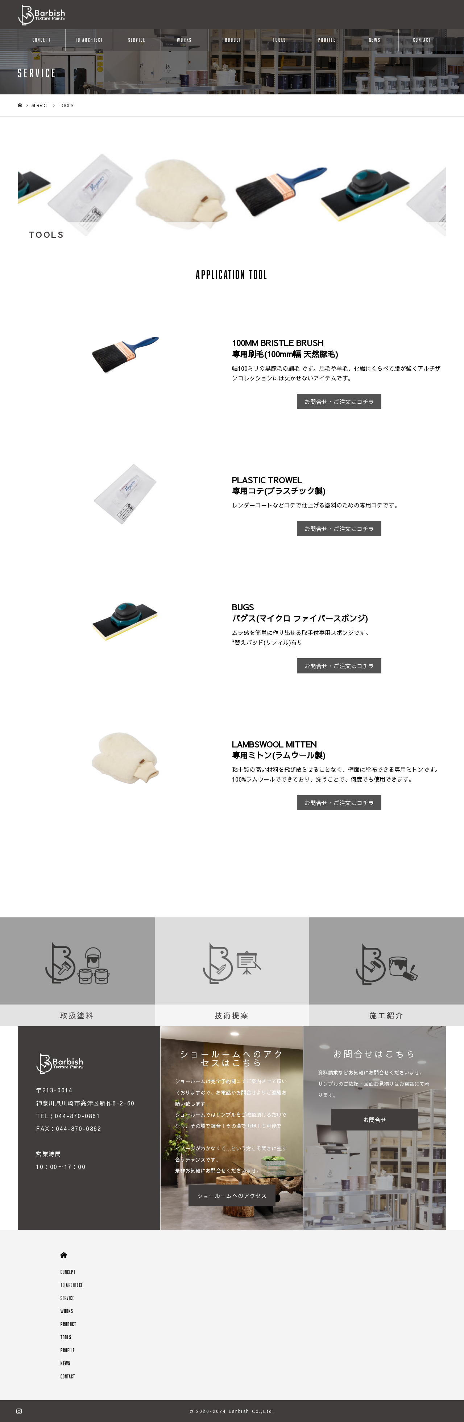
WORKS (184, 39)
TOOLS (279, 39)
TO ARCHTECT (89, 39)
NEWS (375, 39)
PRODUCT (232, 39)
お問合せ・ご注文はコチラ (339, 402)
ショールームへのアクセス (232, 1195)
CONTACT (422, 39)
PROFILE (327, 39)
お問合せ (374, 1120)
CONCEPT (42, 39)
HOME (64, 1255)
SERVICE (137, 39)
